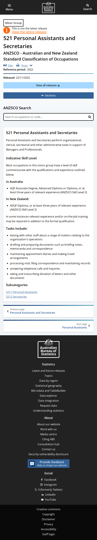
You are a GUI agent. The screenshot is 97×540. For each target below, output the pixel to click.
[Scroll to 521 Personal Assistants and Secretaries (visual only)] (80, 133)
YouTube (50, 499)
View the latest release (29, 32)
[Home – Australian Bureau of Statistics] (49, 349)
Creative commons (48, 509)
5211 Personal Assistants (21, 292)
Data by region (48, 381)
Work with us (48, 429)
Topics (48, 376)
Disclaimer (48, 519)
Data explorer (48, 395)
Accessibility (48, 529)
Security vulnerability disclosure (48, 454)
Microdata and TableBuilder (48, 390)
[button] (9, 7)
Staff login (48, 534)
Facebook (50, 479)
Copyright (48, 514)
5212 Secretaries (16, 297)
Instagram (50, 484)
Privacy (48, 524)
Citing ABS (48, 439)
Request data (48, 405)
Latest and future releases (48, 371)
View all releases (46, 85)
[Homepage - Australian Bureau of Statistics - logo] (48, 7)
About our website (48, 424)
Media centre (48, 434)
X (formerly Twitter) (50, 489)
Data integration (48, 400)
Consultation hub (49, 444)
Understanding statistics (48, 410)
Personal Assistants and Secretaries (49, 311)
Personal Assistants (48, 325)
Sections (50, 95)
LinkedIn (50, 494)
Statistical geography (48, 385)
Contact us (48, 449)
